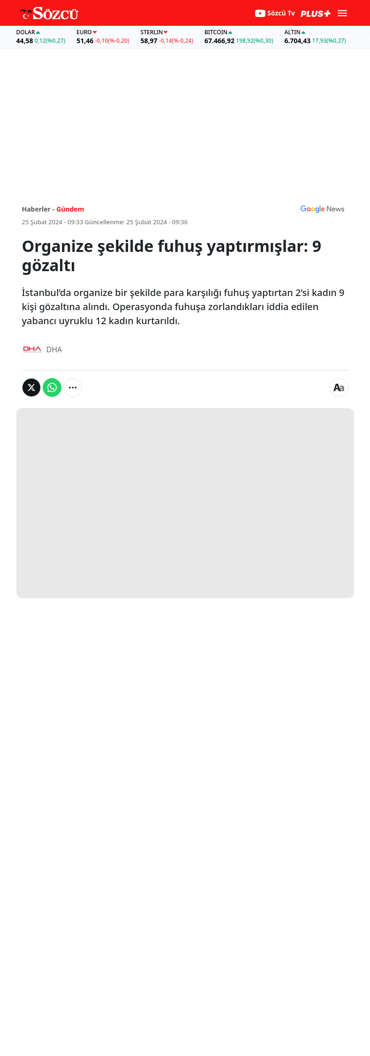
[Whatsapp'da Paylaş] (52, 387)
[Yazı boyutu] (339, 387)
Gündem (70, 209)
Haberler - (38, 209)
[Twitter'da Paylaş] (31, 387)
